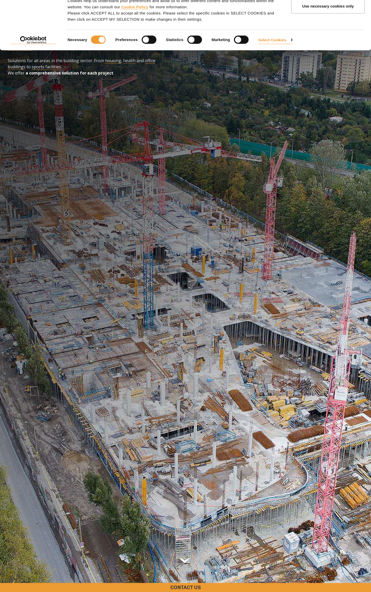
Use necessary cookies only (328, 30)
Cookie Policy (134, 31)
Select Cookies (272, 64)
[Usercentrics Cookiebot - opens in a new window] (33, 64)
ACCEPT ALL (328, 13)
